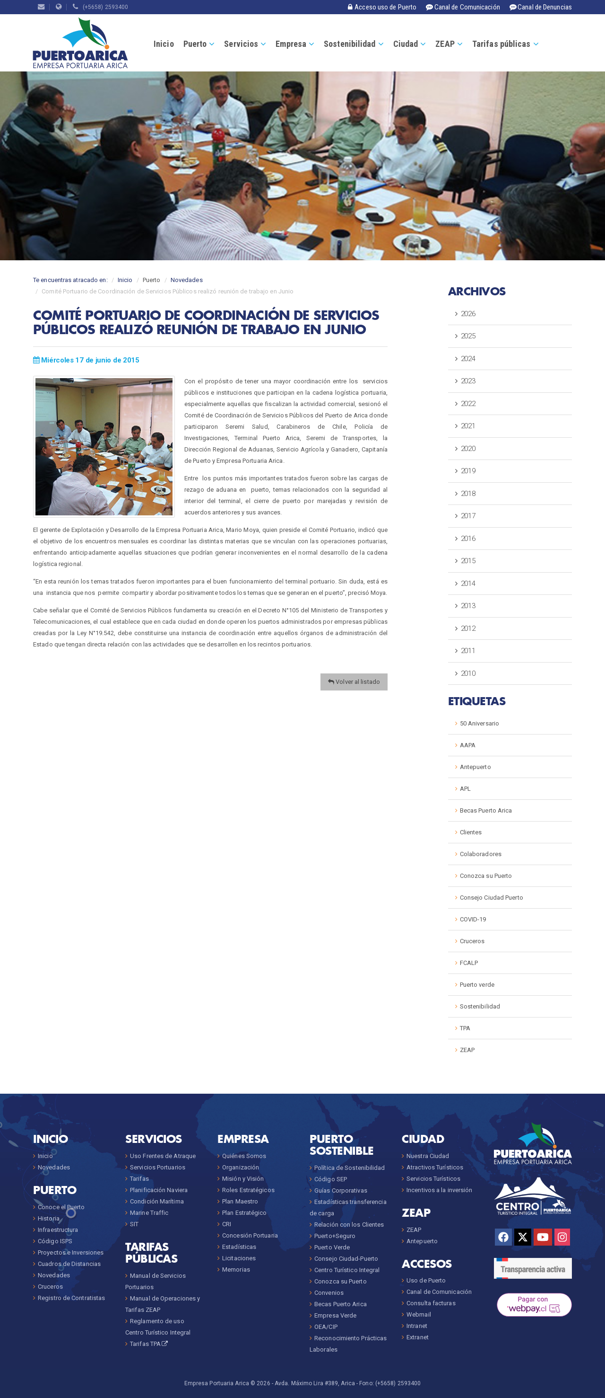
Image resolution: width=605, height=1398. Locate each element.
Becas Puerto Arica (486, 810)
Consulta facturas (431, 1303)
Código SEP (330, 1179)
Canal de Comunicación (439, 1291)
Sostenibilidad (349, 44)
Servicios (241, 44)
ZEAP (444, 44)
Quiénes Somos (244, 1155)
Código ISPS (55, 1241)
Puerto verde (477, 984)
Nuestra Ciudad (427, 1155)
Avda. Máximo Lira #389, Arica (315, 1383)
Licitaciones (239, 1258)
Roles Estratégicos (248, 1190)
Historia (49, 1218)
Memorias (236, 1269)
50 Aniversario (479, 723)
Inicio (164, 44)
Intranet (416, 1325)
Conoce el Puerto (61, 1207)
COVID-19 (473, 919)
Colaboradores (480, 854)
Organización (240, 1167)
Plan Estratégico (244, 1212)
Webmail (418, 1314)
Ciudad (405, 44)
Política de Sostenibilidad (349, 1167)
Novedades (187, 279)
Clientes (471, 832)
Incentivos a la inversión (439, 1190)
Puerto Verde (332, 1247)
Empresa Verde (335, 1315)
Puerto (195, 44)
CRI (226, 1224)
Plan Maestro (240, 1201)
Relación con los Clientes (349, 1224)
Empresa (291, 44)
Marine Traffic (149, 1212)
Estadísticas (239, 1246)
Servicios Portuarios (157, 1167)
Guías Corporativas (340, 1190)
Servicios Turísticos (433, 1178)
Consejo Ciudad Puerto (491, 897)
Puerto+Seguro (334, 1235)
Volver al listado (354, 681)
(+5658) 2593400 (100, 7)
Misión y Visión (243, 1178)
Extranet (417, 1337)
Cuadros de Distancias (69, 1263)
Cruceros (472, 941)
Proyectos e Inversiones (71, 1252)
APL (465, 788)
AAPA (467, 745)
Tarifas (139, 1178)
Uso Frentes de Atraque (163, 1155)
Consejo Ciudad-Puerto (346, 1258)
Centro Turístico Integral (347, 1270)
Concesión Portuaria (250, 1235)
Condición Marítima (157, 1201)
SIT (134, 1224)
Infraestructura (58, 1229)
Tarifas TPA (149, 1343)
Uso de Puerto (426, 1280)
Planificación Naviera (159, 1190)
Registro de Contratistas (71, 1297)
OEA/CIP (325, 1326)
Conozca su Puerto (486, 875)
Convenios (329, 1292)
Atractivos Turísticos (434, 1167)
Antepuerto (475, 766)
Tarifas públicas (501, 44)
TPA (465, 1028)
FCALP (469, 962)
